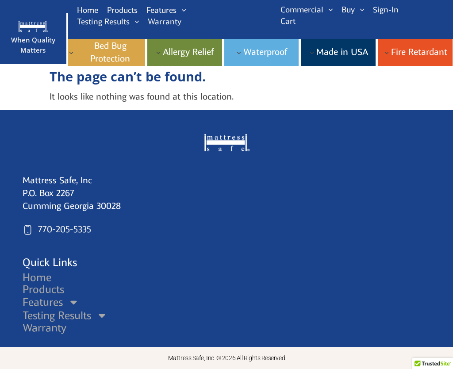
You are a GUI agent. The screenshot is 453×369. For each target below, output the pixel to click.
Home (37, 277)
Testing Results (65, 315)
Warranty (44, 328)
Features (51, 302)
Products (43, 289)
